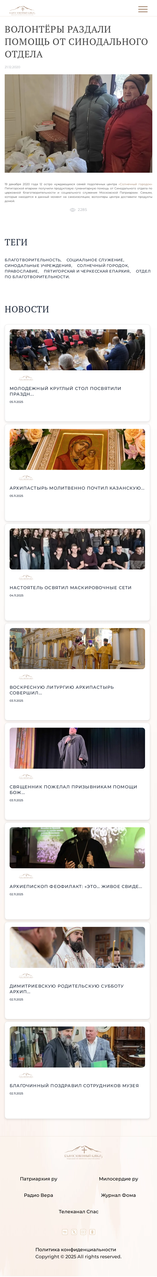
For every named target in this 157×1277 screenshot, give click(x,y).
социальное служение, (95, 260)
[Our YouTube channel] (83, 1233)
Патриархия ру (38, 1179)
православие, (22, 271)
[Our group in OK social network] (92, 1233)
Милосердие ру (118, 1179)
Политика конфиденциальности (75, 1249)
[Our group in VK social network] (65, 1233)
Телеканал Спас (78, 1211)
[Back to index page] (22, 14)
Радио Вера (38, 1195)
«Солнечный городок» (135, 184)
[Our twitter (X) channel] (74, 1233)
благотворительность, (34, 260)
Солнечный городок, (103, 265)
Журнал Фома (118, 1195)
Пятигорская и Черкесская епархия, (88, 271)
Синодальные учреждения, (39, 265)
